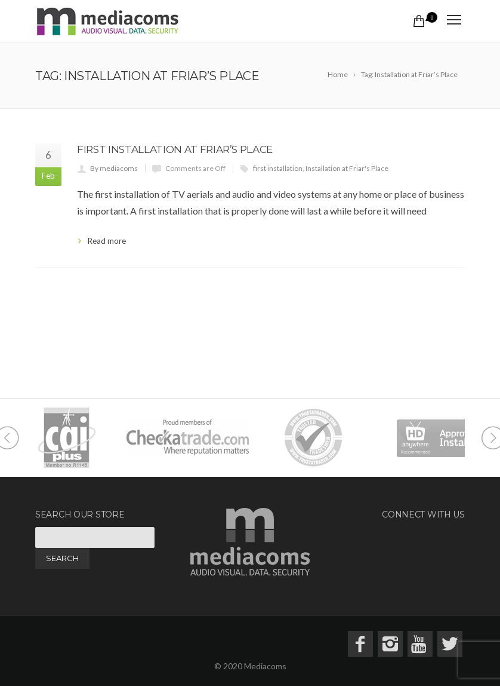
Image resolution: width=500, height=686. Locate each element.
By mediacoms (114, 168)
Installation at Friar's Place (346, 168)
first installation (278, 168)
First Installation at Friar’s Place (175, 149)
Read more (107, 241)
